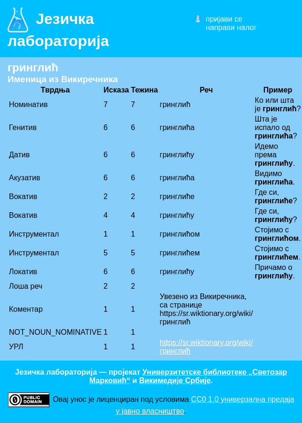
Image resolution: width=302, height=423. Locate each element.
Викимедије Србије (175, 381)
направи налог (231, 27)
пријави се (224, 19)
